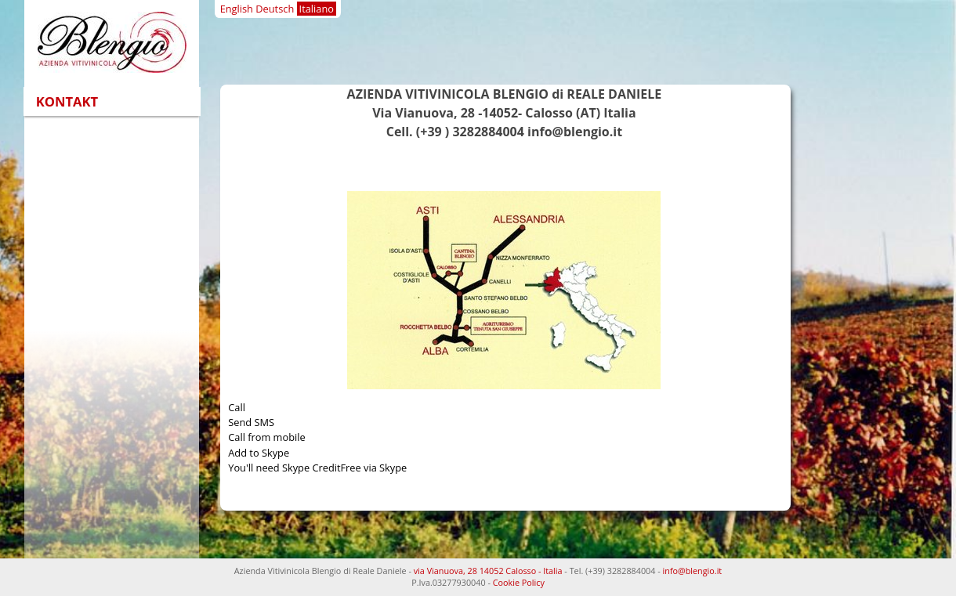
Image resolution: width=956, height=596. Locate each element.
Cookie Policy (519, 582)
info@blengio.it (692, 570)
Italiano (316, 9)
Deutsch (274, 9)
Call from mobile (266, 437)
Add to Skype (258, 453)
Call (236, 407)
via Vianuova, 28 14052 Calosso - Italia (488, 570)
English (236, 9)
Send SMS (251, 422)
